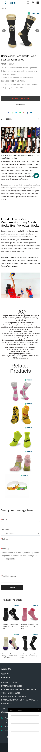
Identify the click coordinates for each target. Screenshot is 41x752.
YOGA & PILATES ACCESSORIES (13, 696)
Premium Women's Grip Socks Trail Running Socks (29, 627)
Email (4, 519)
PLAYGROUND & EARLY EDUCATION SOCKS (18, 689)
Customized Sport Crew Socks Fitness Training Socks (29, 656)
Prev (4, 30)
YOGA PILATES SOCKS (9, 682)
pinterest (24, 113)
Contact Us (20, 105)
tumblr (27, 113)
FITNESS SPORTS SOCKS (10, 693)
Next (37, 30)
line (12, 113)
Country (5, 529)
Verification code (8, 576)
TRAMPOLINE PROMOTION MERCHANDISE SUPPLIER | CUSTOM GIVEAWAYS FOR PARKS (20, 700)
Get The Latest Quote (20, 98)
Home (3, 8)
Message (5, 549)
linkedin (31, 113)
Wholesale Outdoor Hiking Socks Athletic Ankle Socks (9, 656)
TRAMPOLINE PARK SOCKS (11, 686)
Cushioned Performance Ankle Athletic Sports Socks (10, 627)
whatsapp (20, 113)
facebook (9, 113)
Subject (4, 539)
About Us (5, 674)
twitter (16, 113)
